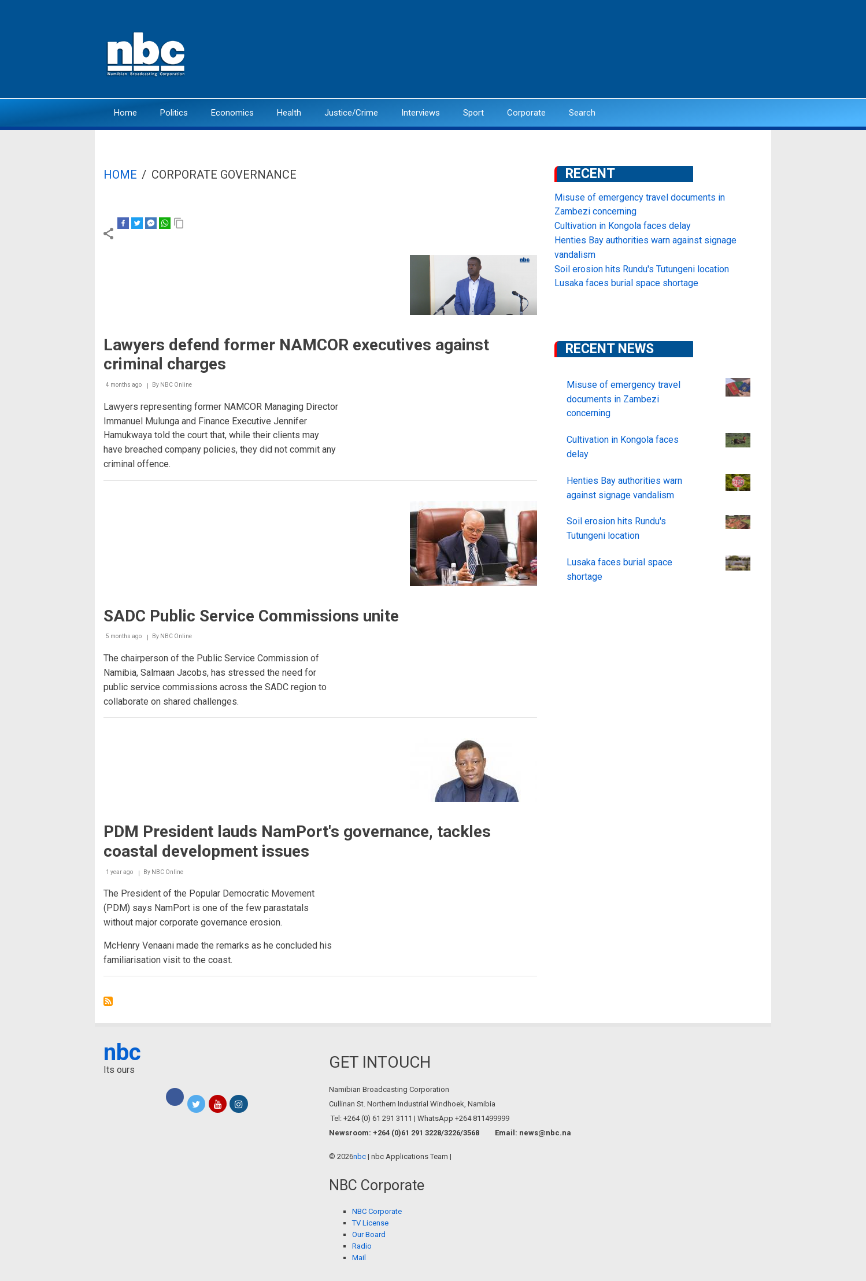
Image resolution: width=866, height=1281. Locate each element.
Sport (473, 113)
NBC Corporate (377, 1211)
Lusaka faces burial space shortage (626, 282)
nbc (122, 1052)
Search (582, 113)
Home (125, 113)
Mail (359, 1257)
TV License (370, 1223)
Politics (174, 113)
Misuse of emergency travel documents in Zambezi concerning (623, 399)
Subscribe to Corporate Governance (108, 1001)
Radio (362, 1246)
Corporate (526, 113)
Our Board (369, 1234)
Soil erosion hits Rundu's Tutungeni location (641, 269)
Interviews (420, 113)
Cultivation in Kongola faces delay (622, 225)
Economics (232, 113)
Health (289, 113)
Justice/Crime (351, 113)
